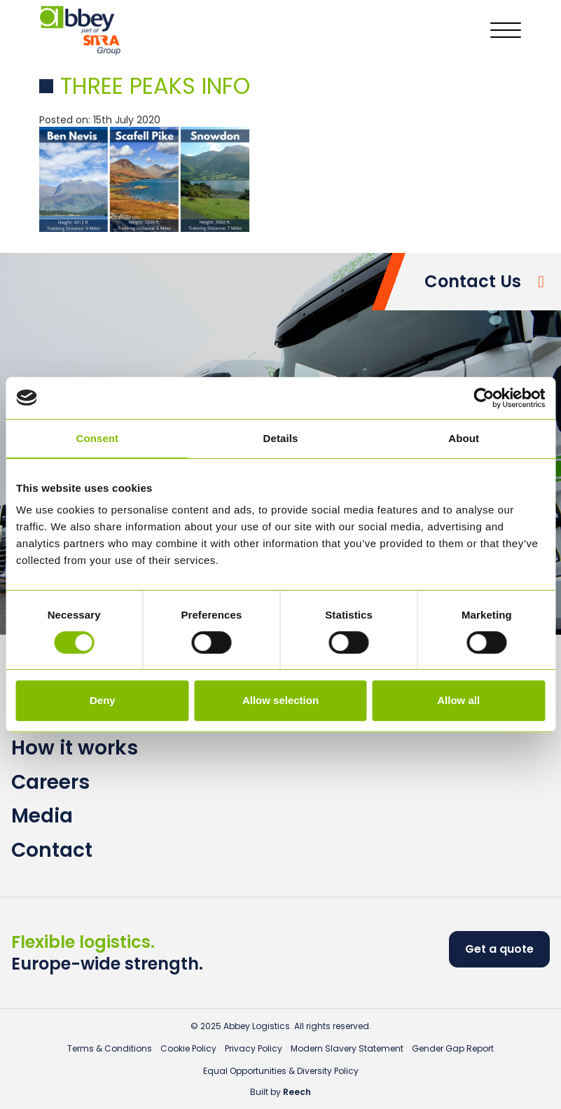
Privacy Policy (253, 1048)
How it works (74, 748)
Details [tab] (280, 438)
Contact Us (472, 281)
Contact (51, 850)
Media (42, 815)
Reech (297, 1092)
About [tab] (463, 438)
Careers (50, 782)
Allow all (458, 700)
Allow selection (280, 700)
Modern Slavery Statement (347, 1048)
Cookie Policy (188, 1048)
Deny (103, 700)
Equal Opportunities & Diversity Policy (281, 1071)
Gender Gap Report (453, 1048)
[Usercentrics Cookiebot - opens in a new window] (483, 397)
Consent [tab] (97, 438)
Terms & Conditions (109, 1048)
